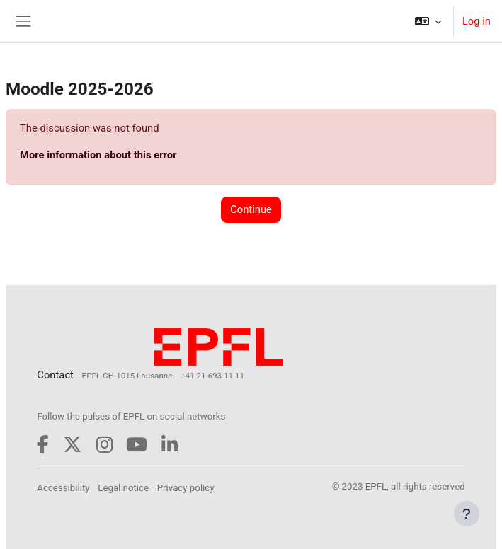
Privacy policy (186, 487)
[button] (428, 21)
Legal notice (123, 487)
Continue (251, 209)
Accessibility (63, 487)
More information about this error (98, 155)
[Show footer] (466, 513)
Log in (476, 21)
